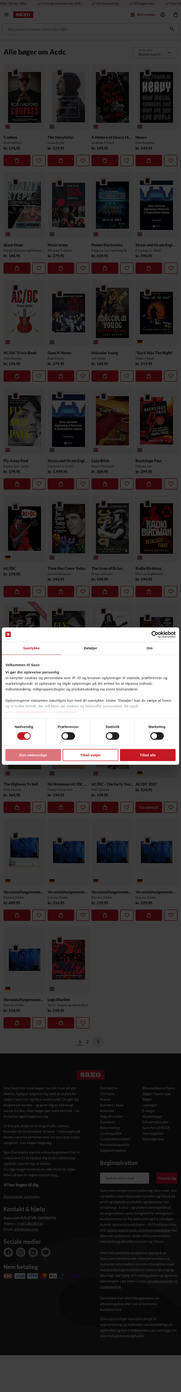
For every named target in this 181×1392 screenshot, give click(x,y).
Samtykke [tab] (31, 648)
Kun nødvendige (33, 755)
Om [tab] (149, 648)
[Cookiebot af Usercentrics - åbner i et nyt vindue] (155, 634)
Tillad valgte (90, 755)
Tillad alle (148, 755)
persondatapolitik (31, 712)
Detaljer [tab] (90, 648)
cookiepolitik (65, 712)
